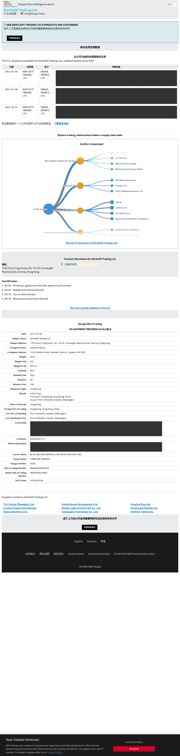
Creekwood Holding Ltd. (144, 508)
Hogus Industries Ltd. (15, 512)
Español (91, 541)
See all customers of (92, 243)
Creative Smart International (19, 508)
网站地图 (44, 554)
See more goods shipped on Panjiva (90, 308)
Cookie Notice (76, 554)
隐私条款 (59, 554)
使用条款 (30, 554)
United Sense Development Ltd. (80, 504)
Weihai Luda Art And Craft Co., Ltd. (81, 508)
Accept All (134, 750)
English (78, 541)
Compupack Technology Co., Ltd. (80, 512)
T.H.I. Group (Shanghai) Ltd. (18, 504)
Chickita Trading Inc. (142, 512)
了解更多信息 (61, 123)
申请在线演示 (14, 38)
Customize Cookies (99, 554)
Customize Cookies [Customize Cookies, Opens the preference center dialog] (134, 743)
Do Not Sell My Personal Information (134, 554)
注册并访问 (71, 264)
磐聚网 (11, 4)
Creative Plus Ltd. (140, 504)
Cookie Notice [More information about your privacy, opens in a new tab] (55, 753)
